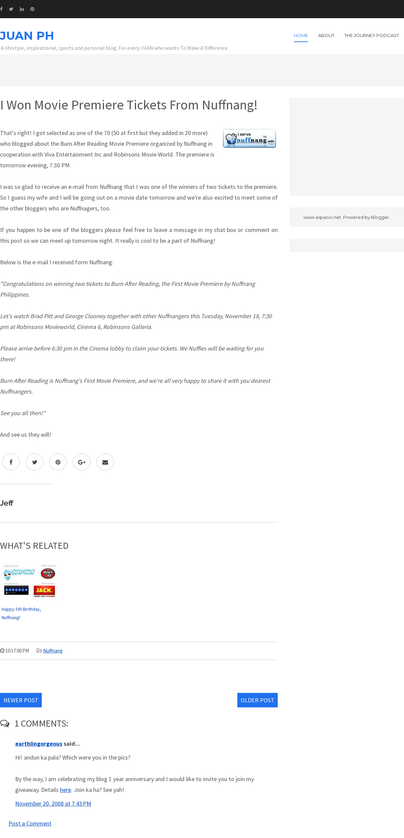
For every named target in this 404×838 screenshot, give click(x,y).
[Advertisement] (346, 147)
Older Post (257, 700)
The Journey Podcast (371, 35)
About (326, 35)
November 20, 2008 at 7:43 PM (53, 803)
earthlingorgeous (38, 743)
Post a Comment (30, 823)
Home (301, 35)
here (65, 790)
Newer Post (20, 700)
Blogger (380, 217)
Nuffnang (53, 650)
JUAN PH (27, 36)
